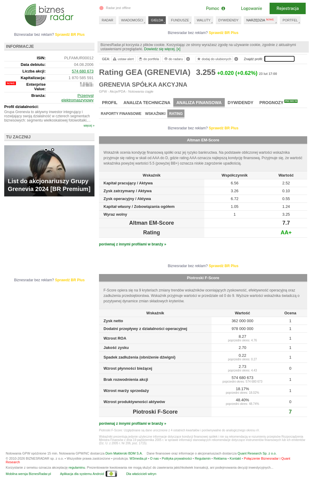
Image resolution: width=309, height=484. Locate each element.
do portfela (148, 59)
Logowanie (251, 8)
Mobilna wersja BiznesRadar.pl (28, 474)
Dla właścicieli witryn (141, 474)
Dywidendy (241, 102)
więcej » (89, 125)
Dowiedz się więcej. (160, 49)
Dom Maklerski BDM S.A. (124, 453)
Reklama (220, 458)
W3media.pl (138, 458)
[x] (179, 49)
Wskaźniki (155, 114)
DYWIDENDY (228, 20)
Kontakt (235, 458)
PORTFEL (290, 20)
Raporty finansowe (121, 114)
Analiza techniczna (146, 102)
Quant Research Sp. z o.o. (257, 453)
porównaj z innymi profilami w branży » (132, 244)
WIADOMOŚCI (132, 20)
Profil (109, 102)
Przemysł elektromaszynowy (77, 97)
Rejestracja (288, 8)
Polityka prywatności (177, 458)
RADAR (107, 20)
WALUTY (203, 20)
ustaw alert (123, 59)
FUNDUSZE (180, 20)
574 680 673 (83, 71)
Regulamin (203, 458)
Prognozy (278, 102)
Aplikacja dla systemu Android (82, 474)
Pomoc (215, 8)
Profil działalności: (21, 106)
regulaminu (77, 467)
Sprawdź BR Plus (224, 33)
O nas (154, 458)
